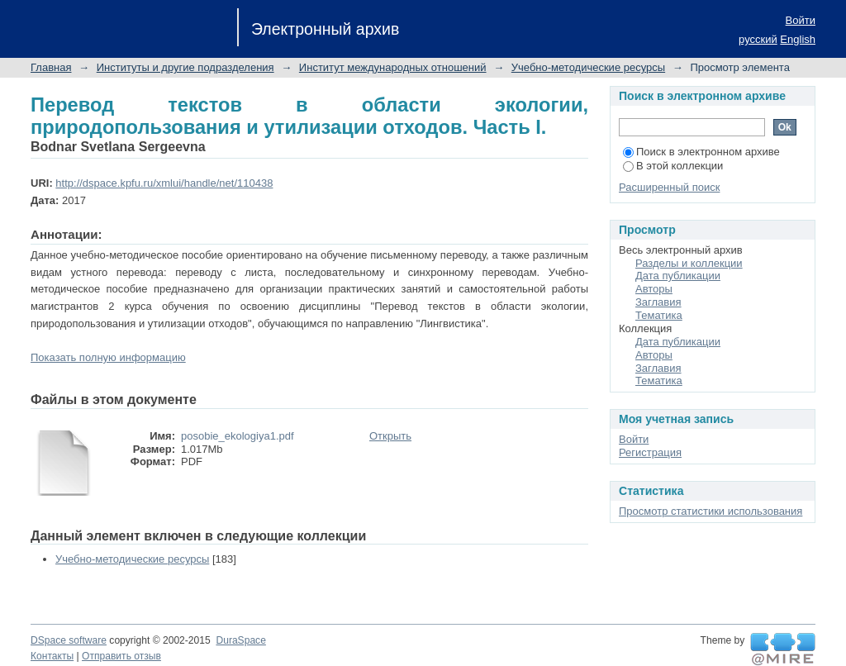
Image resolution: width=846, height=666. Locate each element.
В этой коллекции (673, 165)
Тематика (658, 315)
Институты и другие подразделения (185, 67)
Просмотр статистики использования (710, 511)
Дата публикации (677, 275)
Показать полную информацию (108, 357)
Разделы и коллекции (689, 263)
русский (758, 39)
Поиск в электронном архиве (701, 151)
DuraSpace (240, 640)
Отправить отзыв (121, 656)
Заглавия (658, 302)
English (797, 39)
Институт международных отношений (393, 67)
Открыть (390, 436)
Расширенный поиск (669, 187)
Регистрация (650, 452)
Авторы (654, 289)
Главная (51, 67)
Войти (800, 20)
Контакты (52, 656)
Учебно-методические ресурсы (588, 67)
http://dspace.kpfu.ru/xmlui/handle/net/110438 (164, 183)
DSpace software (69, 640)
